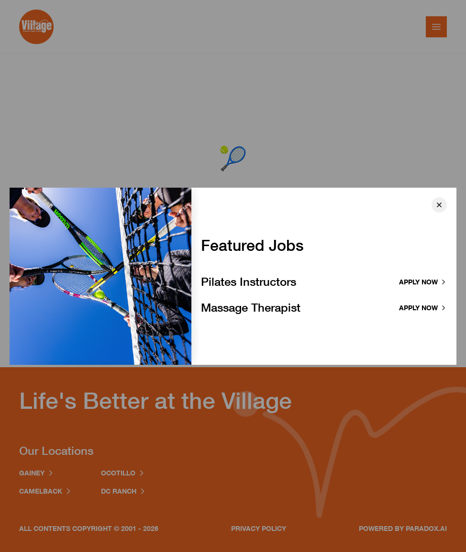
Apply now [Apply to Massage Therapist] (423, 308)
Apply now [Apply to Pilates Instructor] (423, 282)
